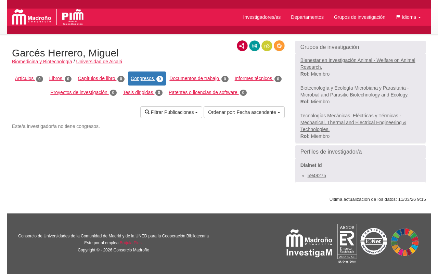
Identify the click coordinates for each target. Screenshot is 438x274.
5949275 (317, 175)
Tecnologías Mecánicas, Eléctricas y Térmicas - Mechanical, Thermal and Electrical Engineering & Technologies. (353, 122)
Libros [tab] (60, 79)
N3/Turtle (266, 45)
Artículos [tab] (29, 79)
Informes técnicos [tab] (258, 79)
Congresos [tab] (147, 79)
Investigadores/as (262, 17)
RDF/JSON (279, 45)
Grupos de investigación (359, 17)
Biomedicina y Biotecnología (42, 61)
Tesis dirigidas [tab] (143, 93)
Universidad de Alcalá (99, 61)
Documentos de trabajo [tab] (198, 79)
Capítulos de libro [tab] (101, 79)
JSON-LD (254, 45)
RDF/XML (242, 45)
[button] (408, 17)
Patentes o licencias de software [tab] (208, 93)
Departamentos (307, 17)
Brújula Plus (131, 242)
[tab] (360, 47)
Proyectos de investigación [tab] (83, 93)
